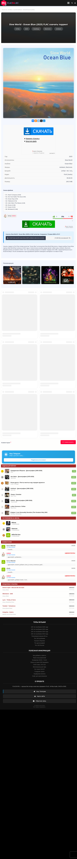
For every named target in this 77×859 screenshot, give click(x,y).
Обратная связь (39, 850)
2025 (26, 29)
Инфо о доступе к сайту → (16, 605)
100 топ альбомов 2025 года (39, 778)
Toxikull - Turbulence (9, 755)
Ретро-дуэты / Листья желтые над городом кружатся (28, 632)
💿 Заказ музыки (11, 696)
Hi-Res (10, 9)
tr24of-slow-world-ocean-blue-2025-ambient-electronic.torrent (25, 238)
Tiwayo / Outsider (16, 644)
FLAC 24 (11, 3)
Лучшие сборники (39, 790)
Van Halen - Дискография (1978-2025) (22, 626)
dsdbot (14, 216)
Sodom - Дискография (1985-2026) (21, 650)
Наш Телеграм (39, 841)
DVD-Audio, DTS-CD (39, 814)
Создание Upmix (39, 821)
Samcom (14, 678)
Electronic (48, 29)
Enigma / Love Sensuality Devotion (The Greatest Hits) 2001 (29, 661)
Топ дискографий (39, 792)
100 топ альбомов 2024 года (39, 781)
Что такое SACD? (39, 818)
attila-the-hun (16, 684)
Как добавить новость (39, 805)
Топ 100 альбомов (39, 788)
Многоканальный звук (39, 816)
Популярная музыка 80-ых (39, 785)
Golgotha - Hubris (8, 761)
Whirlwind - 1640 (8, 743)
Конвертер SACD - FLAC (39, 809)
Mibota (14, 672)
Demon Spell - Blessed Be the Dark (13, 737)
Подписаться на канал (38, 609)
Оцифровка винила (39, 823)
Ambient (58, 29)
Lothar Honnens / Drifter (18, 655)
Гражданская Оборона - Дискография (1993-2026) (26, 620)
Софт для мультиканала (39, 825)
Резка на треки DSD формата (39, 811)
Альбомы (36, 29)
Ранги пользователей (39, 807)
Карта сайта (39, 845)
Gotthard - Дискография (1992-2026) (22, 638)
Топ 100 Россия (39, 794)
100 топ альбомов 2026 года (39, 776)
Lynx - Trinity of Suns (9, 749)
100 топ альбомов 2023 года (39, 783)
